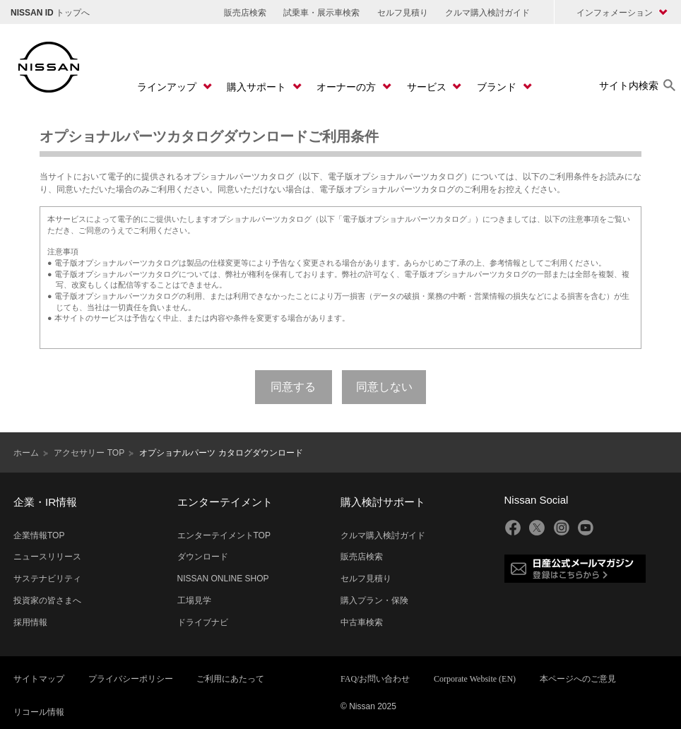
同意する (293, 387)
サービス (428, 87)
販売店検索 (245, 12)
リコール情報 (38, 712)
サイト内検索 (628, 85)
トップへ (50, 12)
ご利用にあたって (230, 679)
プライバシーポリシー (130, 679)
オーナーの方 (347, 87)
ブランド (498, 87)
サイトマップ (38, 679)
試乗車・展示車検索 (321, 12)
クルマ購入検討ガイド (487, 12)
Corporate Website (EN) (475, 679)
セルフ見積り (402, 12)
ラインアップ (168, 87)
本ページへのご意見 (578, 679)
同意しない (384, 387)
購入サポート (258, 87)
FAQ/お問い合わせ (375, 679)
